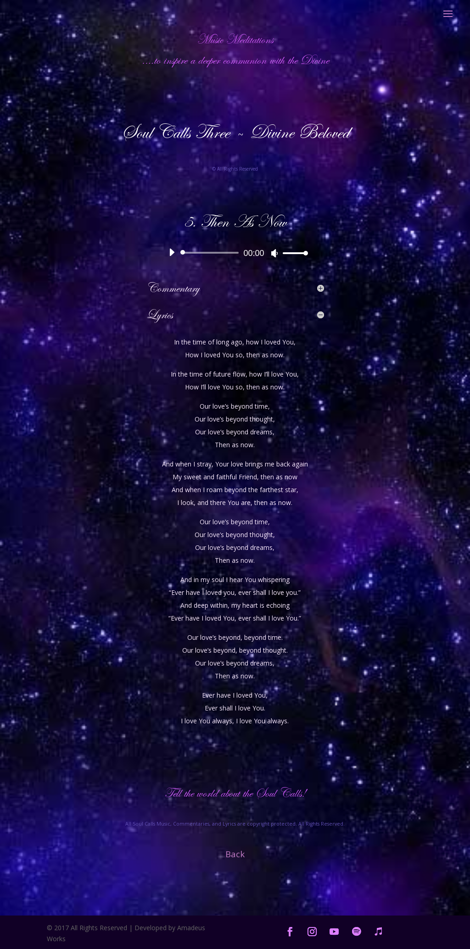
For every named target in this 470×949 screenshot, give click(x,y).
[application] (234, 252)
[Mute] (274, 253)
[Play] (171, 252)
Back (235, 854)
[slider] (211, 253)
